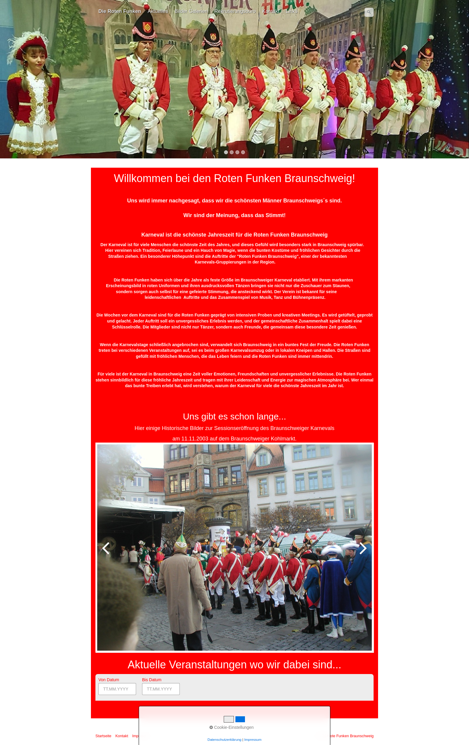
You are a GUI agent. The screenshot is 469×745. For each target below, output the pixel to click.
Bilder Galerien (191, 11)
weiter (362, 552)
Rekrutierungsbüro (235, 11)
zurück (106, 552)
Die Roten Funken (119, 11)
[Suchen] (369, 12)
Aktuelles (158, 11)
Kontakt (270, 11)
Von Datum (108, 679)
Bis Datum (152, 679)
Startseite (103, 736)
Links (292, 11)
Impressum (141, 736)
